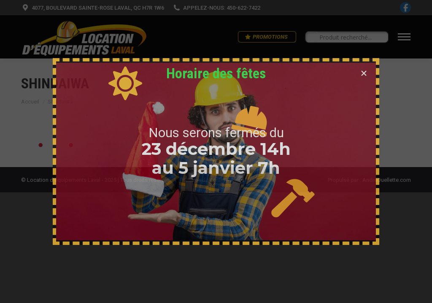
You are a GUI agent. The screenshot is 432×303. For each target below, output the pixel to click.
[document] (216, 151)
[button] (363, 73)
